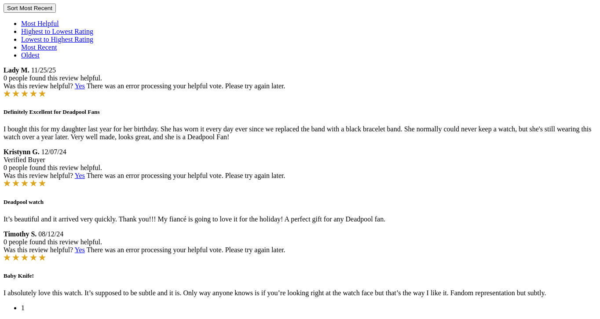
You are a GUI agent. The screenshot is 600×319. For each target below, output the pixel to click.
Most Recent (39, 47)
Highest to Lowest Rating (57, 31)
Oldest (30, 55)
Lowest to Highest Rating (57, 39)
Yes (80, 86)
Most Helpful (40, 23)
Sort (29, 8)
